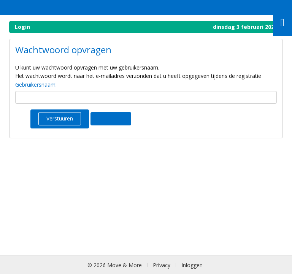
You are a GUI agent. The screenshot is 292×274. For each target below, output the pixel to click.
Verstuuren (59, 118)
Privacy (161, 265)
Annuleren (110, 118)
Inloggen (192, 265)
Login (22, 26)
